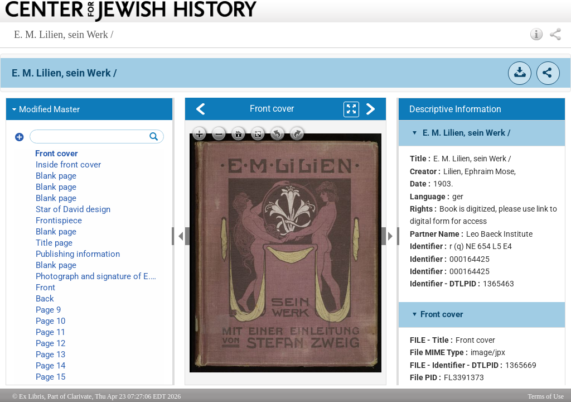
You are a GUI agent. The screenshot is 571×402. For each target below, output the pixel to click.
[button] (536, 34)
